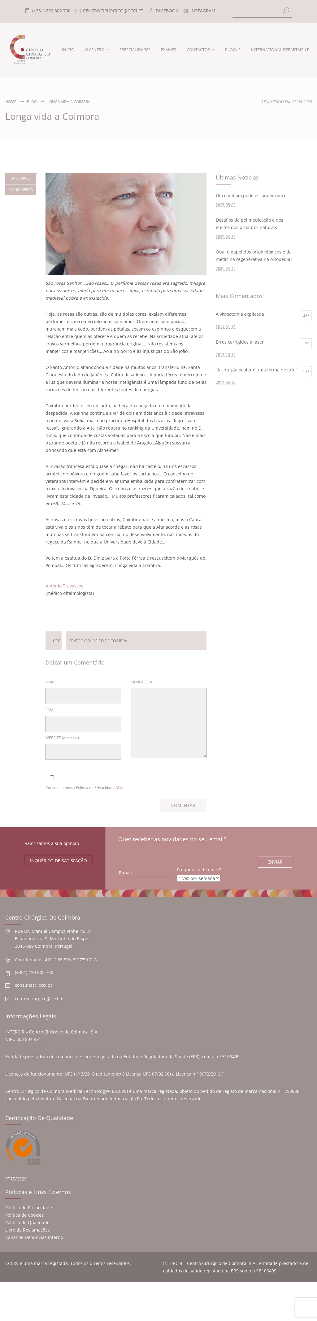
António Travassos (64, 586)
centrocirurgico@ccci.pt (39, 999)
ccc (56, 640)
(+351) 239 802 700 (34, 972)
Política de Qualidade (27, 1222)
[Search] (262, 11)
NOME (51, 682)
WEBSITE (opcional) (62, 737)
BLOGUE (233, 49)
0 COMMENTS (21, 189)
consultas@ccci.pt (33, 985)
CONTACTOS (198, 49)
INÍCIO (68, 49)
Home (10, 101)
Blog (32, 101)
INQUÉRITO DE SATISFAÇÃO (58, 861)
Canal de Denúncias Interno (34, 1237)
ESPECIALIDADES (134, 49)
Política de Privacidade (28, 1208)
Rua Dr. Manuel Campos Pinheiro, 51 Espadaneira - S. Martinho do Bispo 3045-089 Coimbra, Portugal (53, 938)
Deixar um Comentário (122, 610)
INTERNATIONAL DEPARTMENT (280, 49)
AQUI (119, 787)
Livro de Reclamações (27, 1230)
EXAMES (168, 49)
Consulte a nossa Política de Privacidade (85, 787)
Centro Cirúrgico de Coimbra (98, 640)
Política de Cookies (24, 1215)
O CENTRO (94, 49)
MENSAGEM (141, 682)
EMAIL (51, 709)
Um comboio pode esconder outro (251, 195)
